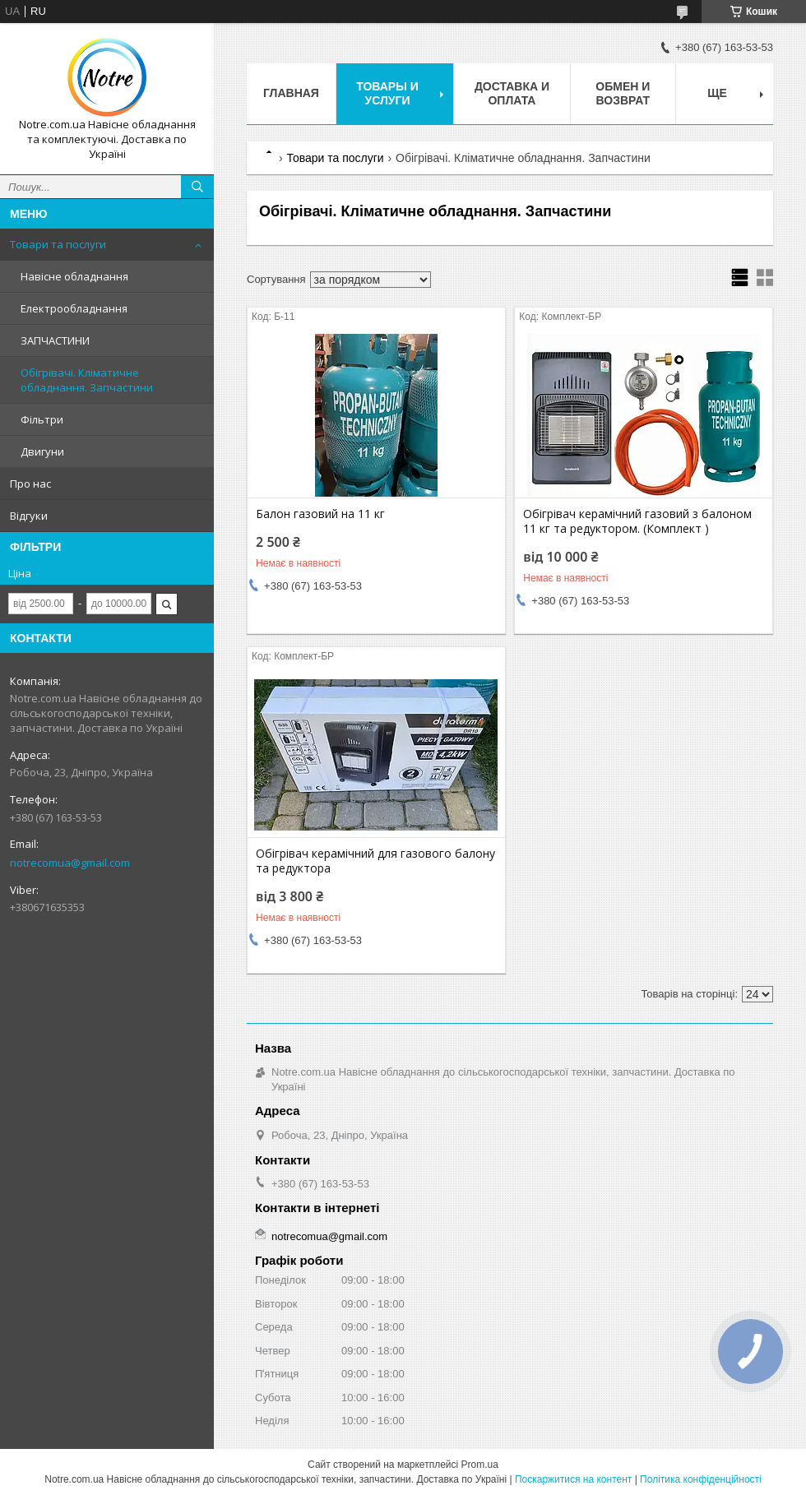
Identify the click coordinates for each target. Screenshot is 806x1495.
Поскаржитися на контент (573, 1479)
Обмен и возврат (622, 93)
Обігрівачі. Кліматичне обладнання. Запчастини (87, 380)
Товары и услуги (387, 93)
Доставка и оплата (512, 93)
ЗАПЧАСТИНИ (55, 340)
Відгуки (29, 515)
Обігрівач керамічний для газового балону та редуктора (375, 861)
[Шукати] (197, 186)
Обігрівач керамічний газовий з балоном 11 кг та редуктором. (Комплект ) (637, 521)
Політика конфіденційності (701, 1479)
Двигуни (42, 451)
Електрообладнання (74, 308)
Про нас (30, 483)
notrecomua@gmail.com (70, 862)
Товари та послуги (58, 244)
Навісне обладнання (74, 276)
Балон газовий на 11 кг (320, 514)
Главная (291, 93)
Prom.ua (479, 1464)
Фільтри (42, 419)
